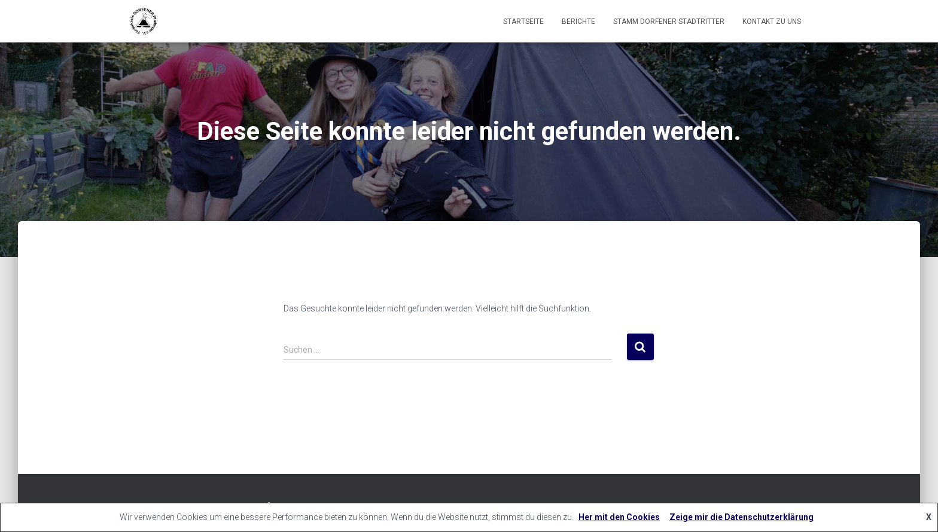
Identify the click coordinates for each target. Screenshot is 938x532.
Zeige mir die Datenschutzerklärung (741, 517)
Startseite (523, 21)
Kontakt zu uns (771, 21)
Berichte (578, 21)
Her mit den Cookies (619, 517)
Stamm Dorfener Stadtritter (668, 21)
